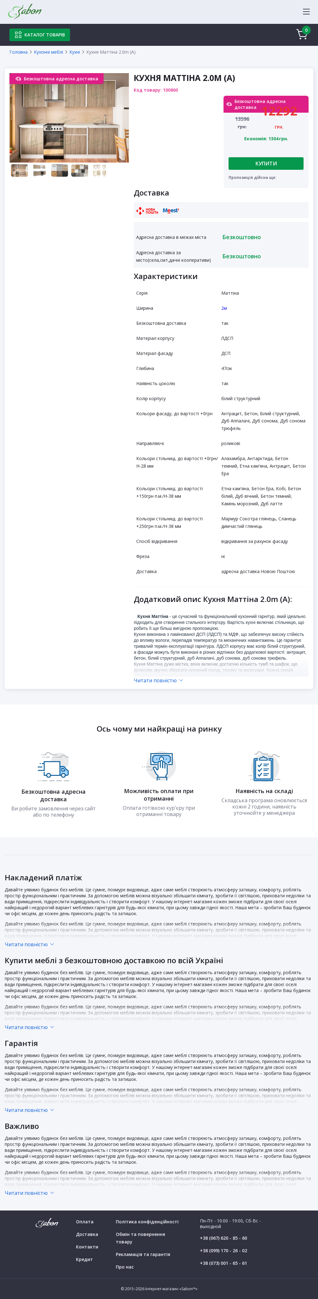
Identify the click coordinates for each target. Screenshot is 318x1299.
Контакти (87, 1247)
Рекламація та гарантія (143, 1254)
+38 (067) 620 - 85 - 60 (223, 1238)
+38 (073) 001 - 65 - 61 (223, 1263)
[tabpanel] (69, 118)
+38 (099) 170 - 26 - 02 (223, 1250)
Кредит (84, 1259)
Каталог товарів (39, 35)
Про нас (125, 1267)
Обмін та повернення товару (140, 1238)
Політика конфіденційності (147, 1222)
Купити (266, 163)
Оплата (85, 1222)
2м (224, 308)
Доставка (87, 1234)
